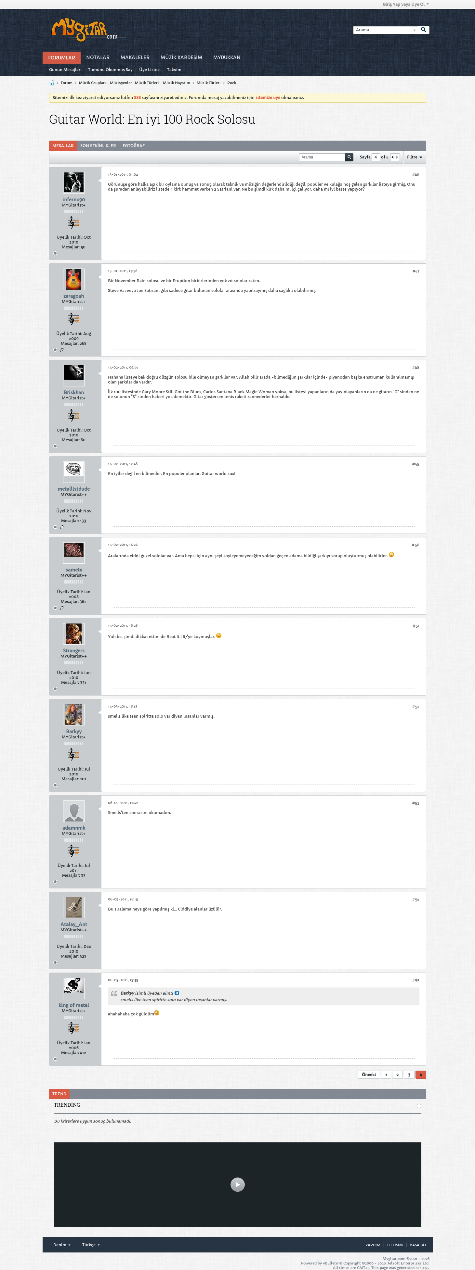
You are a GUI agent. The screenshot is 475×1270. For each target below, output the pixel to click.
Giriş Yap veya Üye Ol (406, 4)
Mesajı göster (177, 993)
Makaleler (135, 57)
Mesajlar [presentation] (63, 145)
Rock (231, 83)
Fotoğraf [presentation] (134, 145)
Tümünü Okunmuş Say (110, 69)
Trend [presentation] (59, 1093)
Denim (62, 1244)
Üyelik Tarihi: (70, 237)
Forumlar (61, 58)
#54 (415, 899)
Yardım (372, 1245)
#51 (416, 625)
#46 (415, 174)
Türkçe (91, 1244)
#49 (415, 463)
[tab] (63, 146)
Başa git (418, 1245)
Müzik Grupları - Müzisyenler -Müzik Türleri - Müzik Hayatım (134, 83)
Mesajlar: (71, 247)
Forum (67, 83)
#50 (415, 544)
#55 (415, 980)
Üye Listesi (150, 69)
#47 (416, 271)
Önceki (369, 1074)
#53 (415, 802)
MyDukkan (227, 57)
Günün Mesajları (65, 69)
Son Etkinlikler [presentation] (98, 145)
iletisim (395, 1245)
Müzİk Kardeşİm (181, 57)
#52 (415, 706)
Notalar (98, 57)
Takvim (174, 69)
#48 (415, 367)
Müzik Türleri (209, 83)
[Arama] (385, 30)
